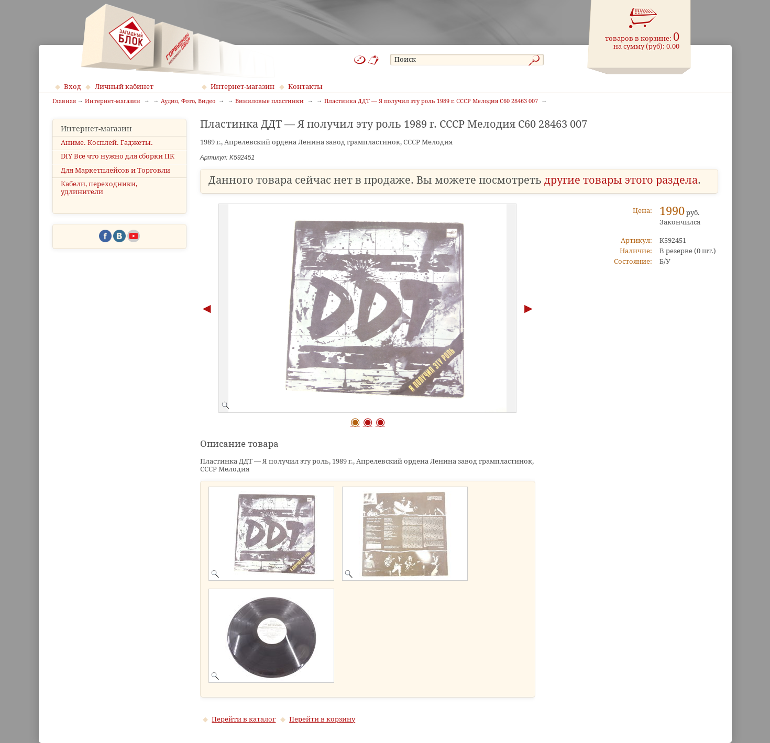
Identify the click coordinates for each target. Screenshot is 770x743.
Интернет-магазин (242, 87)
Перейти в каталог (244, 719)
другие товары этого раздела (621, 180)
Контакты (305, 87)
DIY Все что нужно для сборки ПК (117, 156)
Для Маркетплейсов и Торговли (115, 170)
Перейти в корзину (322, 719)
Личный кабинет (124, 87)
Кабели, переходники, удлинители (99, 188)
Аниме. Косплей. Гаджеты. (107, 143)
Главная (64, 101)
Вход (72, 87)
